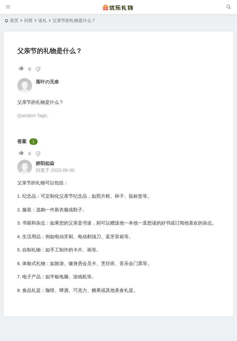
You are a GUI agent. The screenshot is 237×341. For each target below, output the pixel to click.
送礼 (42, 20)
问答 (28, 20)
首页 (14, 20)
